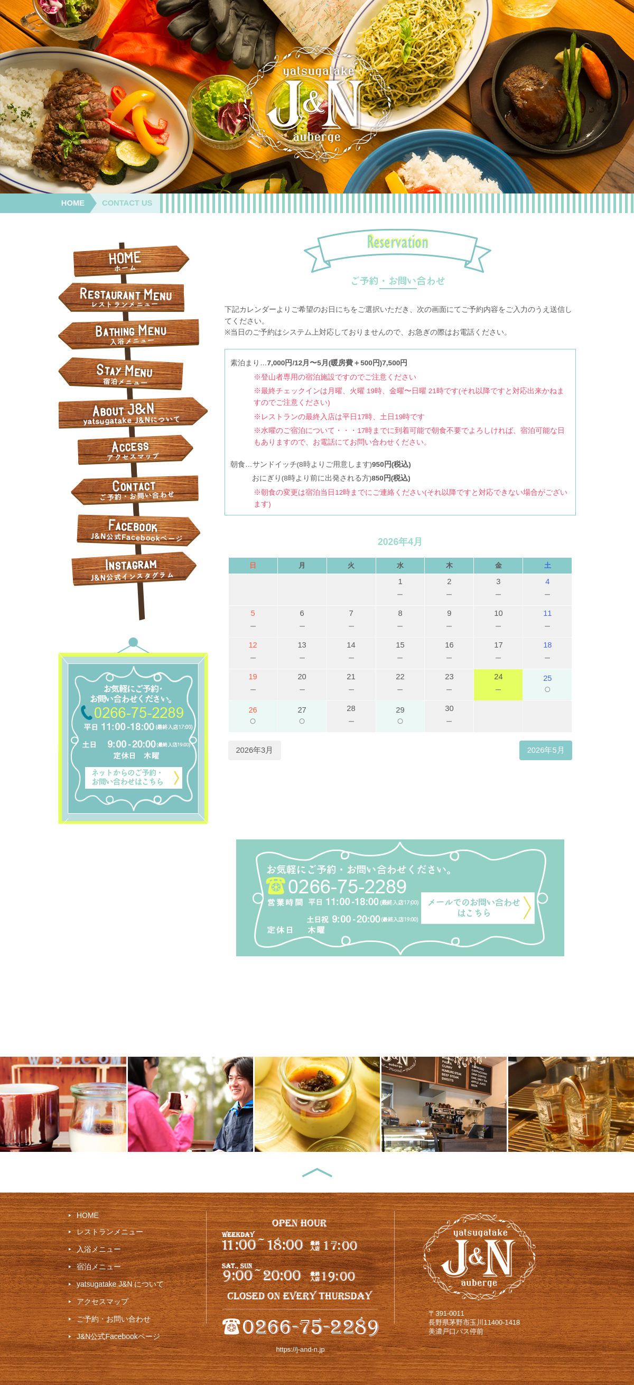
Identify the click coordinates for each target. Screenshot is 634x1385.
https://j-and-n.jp (300, 1349)
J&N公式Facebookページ (118, 1336)
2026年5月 (546, 750)
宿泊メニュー (99, 1266)
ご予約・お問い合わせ (114, 1319)
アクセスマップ (102, 1301)
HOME (73, 203)
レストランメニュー (110, 1231)
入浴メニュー (99, 1249)
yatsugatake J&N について (120, 1284)
